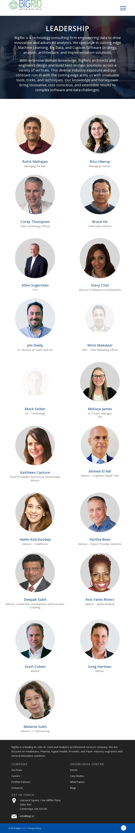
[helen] (35, 512)
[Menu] (121, 8)
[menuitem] (121, 8)
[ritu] (100, 134)
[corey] (35, 195)
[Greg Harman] (100, 639)
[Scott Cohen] (35, 639)
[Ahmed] (100, 445)
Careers (15, 775)
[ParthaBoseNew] (100, 512)
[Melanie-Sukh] (35, 699)
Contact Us (17, 787)
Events (73, 770)
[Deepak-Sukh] (35, 572)
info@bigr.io (27, 816)
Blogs (73, 787)
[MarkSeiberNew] (35, 382)
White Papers (77, 781)
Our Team (16, 770)
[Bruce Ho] (100, 194)
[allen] (35, 258)
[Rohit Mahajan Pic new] (35, 134)
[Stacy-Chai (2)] (100, 258)
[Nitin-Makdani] (100, 318)
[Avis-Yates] (100, 572)
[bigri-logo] (25, 8)
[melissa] (100, 382)
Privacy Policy (34, 828)
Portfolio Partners (20, 781)
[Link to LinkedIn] (123, 828)
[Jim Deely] (35, 318)
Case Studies (77, 775)
